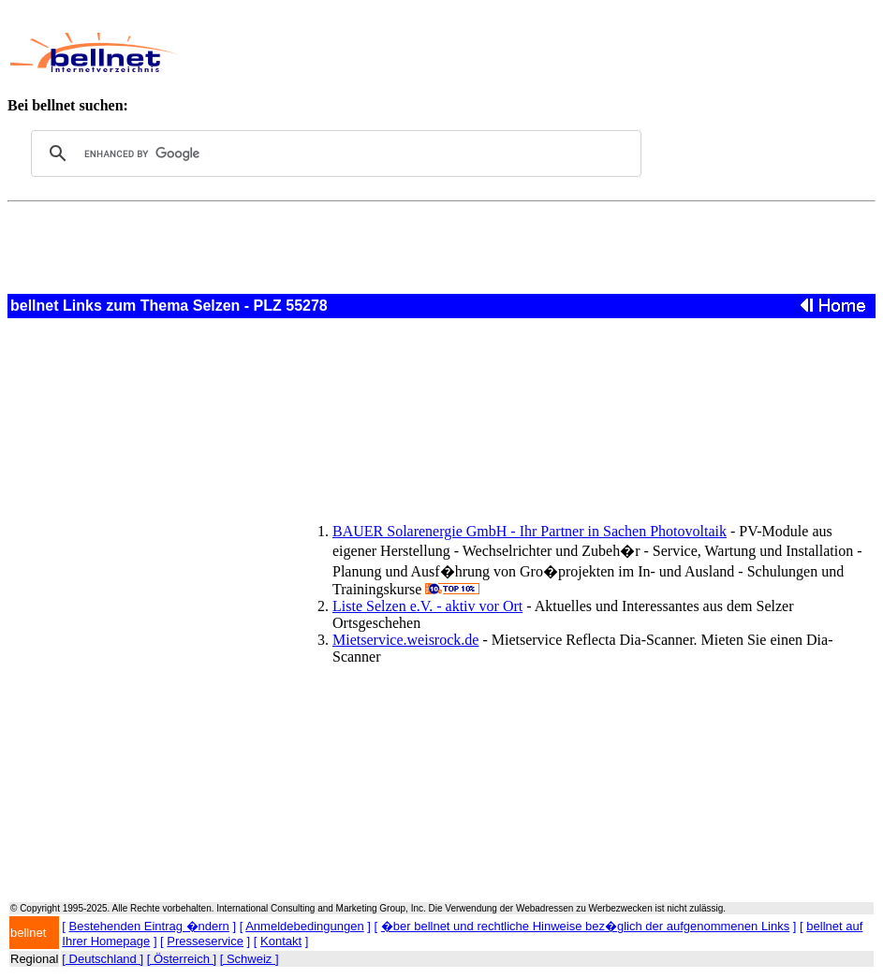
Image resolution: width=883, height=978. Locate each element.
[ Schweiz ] (249, 959)
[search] (333, 153)
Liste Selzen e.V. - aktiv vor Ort (427, 606)
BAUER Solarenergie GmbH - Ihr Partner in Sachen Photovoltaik (529, 531)
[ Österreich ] (181, 959)
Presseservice (205, 941)
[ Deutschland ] (102, 959)
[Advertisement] (524, 52)
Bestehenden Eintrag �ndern (149, 926)
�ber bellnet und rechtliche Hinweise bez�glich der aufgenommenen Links (585, 926)
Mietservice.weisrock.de (405, 640)
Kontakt (281, 941)
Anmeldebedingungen (304, 926)
